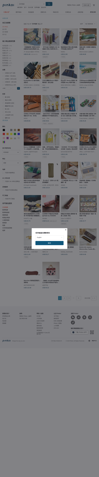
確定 (49, 243)
